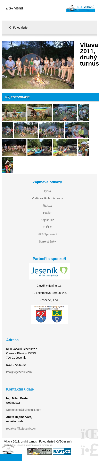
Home (80, 8)
